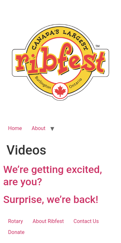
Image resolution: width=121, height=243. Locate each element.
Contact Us (86, 221)
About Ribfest (48, 221)
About (38, 128)
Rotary (15, 221)
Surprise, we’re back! (50, 199)
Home (15, 128)
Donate (16, 232)
